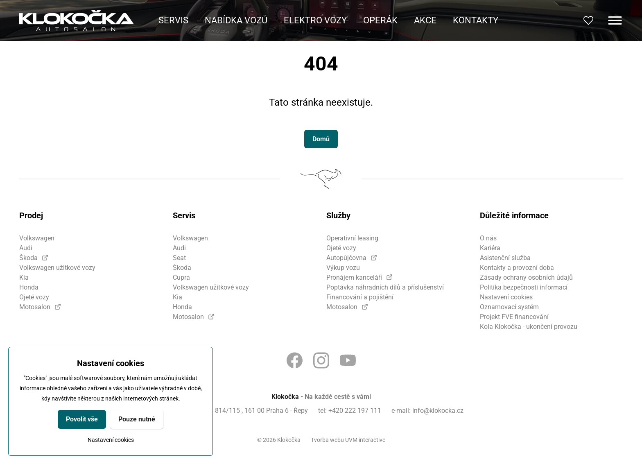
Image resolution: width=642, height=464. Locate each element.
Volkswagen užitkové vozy (57, 268)
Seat (179, 258)
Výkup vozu (343, 268)
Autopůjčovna (346, 258)
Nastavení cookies (111, 440)
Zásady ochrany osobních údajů (526, 277)
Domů (321, 139)
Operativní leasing (352, 238)
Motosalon (34, 307)
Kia (24, 277)
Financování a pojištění (359, 297)
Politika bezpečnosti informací (523, 287)
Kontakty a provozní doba (517, 268)
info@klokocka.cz (437, 410)
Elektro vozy (315, 20)
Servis (173, 20)
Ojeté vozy (34, 297)
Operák (380, 20)
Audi (25, 248)
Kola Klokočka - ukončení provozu (528, 326)
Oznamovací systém (509, 307)
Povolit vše (82, 419)
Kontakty (475, 20)
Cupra (181, 277)
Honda (28, 287)
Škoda (28, 258)
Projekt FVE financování (514, 317)
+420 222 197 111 (354, 410)
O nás (488, 238)
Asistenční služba (505, 258)
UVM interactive (365, 440)
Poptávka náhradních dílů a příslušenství (385, 287)
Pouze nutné (136, 419)
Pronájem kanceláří (354, 277)
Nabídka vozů (236, 20)
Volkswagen (36, 238)
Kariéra (490, 248)
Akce (425, 20)
